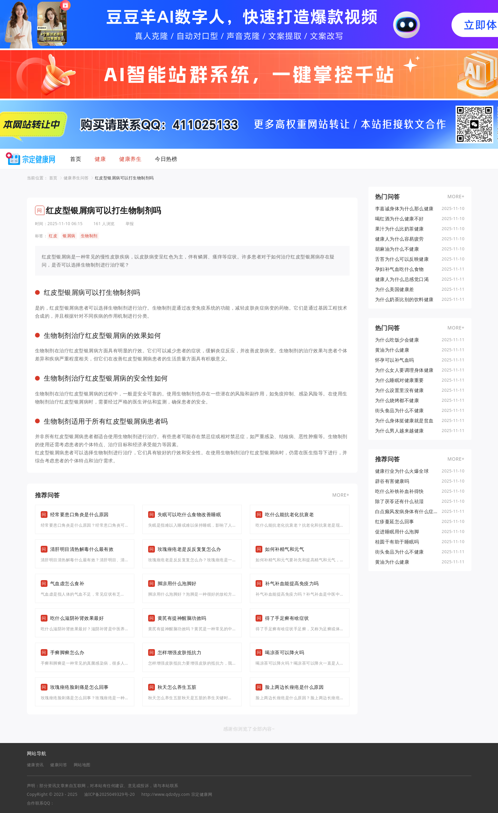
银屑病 (69, 236)
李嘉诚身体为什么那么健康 (404, 208)
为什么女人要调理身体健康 (404, 370)
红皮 (53, 236)
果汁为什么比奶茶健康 (399, 228)
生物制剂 (89, 236)
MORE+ (341, 495)
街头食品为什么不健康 (399, 410)
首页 (75, 159)
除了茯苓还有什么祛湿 (399, 501)
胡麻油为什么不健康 (397, 249)
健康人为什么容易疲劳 (399, 239)
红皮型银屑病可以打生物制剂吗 (124, 178)
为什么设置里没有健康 (399, 390)
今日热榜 (166, 159)
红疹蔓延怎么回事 (394, 521)
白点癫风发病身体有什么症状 (404, 511)
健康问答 (58, 765)
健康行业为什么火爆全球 (402, 471)
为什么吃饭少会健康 (397, 340)
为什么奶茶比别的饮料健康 (404, 299)
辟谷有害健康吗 (392, 481)
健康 (100, 159)
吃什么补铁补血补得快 (399, 491)
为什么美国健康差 (394, 289)
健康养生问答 (76, 178)
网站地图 (82, 765)
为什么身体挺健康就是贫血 (404, 420)
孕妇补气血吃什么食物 (399, 269)
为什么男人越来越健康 (399, 430)
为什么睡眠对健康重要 (399, 380)
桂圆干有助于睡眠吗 (397, 541)
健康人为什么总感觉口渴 (402, 279)
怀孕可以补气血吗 (394, 360)
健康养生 (130, 159)
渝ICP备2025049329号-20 (109, 794)
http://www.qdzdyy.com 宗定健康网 (176, 794)
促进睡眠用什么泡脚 (397, 531)
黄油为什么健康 (392, 350)
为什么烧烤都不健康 (397, 400)
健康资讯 (35, 765)
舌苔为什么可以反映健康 (402, 259)
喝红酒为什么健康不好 (399, 218)
